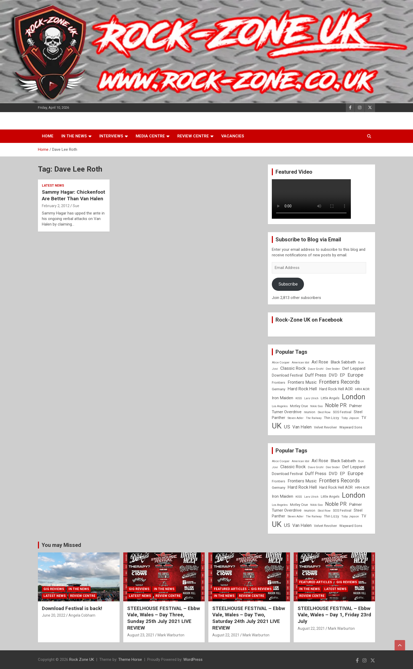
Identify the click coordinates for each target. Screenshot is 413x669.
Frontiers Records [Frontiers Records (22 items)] (339, 382)
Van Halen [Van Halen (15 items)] (302, 427)
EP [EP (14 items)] (342, 375)
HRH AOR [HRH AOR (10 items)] (362, 389)
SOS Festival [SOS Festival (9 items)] (342, 412)
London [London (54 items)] (353, 397)
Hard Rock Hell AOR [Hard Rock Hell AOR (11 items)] (336, 389)
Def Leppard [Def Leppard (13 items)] (353, 368)
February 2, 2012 (56, 206)
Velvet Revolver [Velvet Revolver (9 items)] (325, 427)
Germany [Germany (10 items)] (278, 389)
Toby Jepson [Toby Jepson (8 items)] (350, 418)
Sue (76, 206)
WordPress (193, 659)
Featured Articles (230, 589)
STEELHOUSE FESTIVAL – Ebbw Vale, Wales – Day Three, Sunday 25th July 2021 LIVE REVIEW (163, 618)
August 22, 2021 (225, 635)
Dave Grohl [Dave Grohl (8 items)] (315, 369)
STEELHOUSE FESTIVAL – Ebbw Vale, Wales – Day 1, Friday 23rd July (334, 614)
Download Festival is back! (72, 608)
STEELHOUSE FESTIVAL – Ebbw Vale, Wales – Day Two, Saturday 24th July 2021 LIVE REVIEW (248, 618)
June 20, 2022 (53, 615)
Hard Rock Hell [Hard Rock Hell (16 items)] (302, 388)
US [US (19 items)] (287, 427)
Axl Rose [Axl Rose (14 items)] (320, 362)
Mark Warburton (171, 635)
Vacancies (232, 136)
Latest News (53, 185)
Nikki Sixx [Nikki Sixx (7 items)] (316, 406)
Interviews (111, 136)
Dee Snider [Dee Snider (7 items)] (333, 369)
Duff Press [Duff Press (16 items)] (315, 375)
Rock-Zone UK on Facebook (309, 320)
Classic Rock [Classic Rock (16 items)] (293, 368)
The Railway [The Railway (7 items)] (314, 418)
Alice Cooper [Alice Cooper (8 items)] (280, 362)
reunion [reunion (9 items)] (309, 412)
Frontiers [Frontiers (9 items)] (278, 383)
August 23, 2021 (140, 635)
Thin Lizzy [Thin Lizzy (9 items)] (331, 418)
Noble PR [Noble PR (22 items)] (336, 405)
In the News (74, 136)
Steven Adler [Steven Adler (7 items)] (295, 418)
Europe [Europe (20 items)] (355, 375)
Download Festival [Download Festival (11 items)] (287, 375)
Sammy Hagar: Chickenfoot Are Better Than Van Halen (73, 195)
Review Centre (193, 136)
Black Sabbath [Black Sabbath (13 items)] (343, 362)
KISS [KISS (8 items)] (299, 398)
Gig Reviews (53, 589)
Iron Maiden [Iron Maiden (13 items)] (282, 398)
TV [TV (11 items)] (363, 418)
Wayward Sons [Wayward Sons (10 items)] (350, 427)
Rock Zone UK (81, 659)
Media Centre (150, 136)
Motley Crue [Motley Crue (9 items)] (299, 406)
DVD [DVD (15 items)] (333, 375)
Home (47, 136)
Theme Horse (130, 659)
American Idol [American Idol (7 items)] (300, 362)
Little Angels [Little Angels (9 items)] (330, 398)
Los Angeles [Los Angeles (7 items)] (280, 406)
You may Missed (61, 545)
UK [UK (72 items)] (277, 425)
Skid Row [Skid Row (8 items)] (324, 412)
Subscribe (288, 284)
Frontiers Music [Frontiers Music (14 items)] (302, 382)
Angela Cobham (81, 615)
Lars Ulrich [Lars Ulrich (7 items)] (311, 398)
